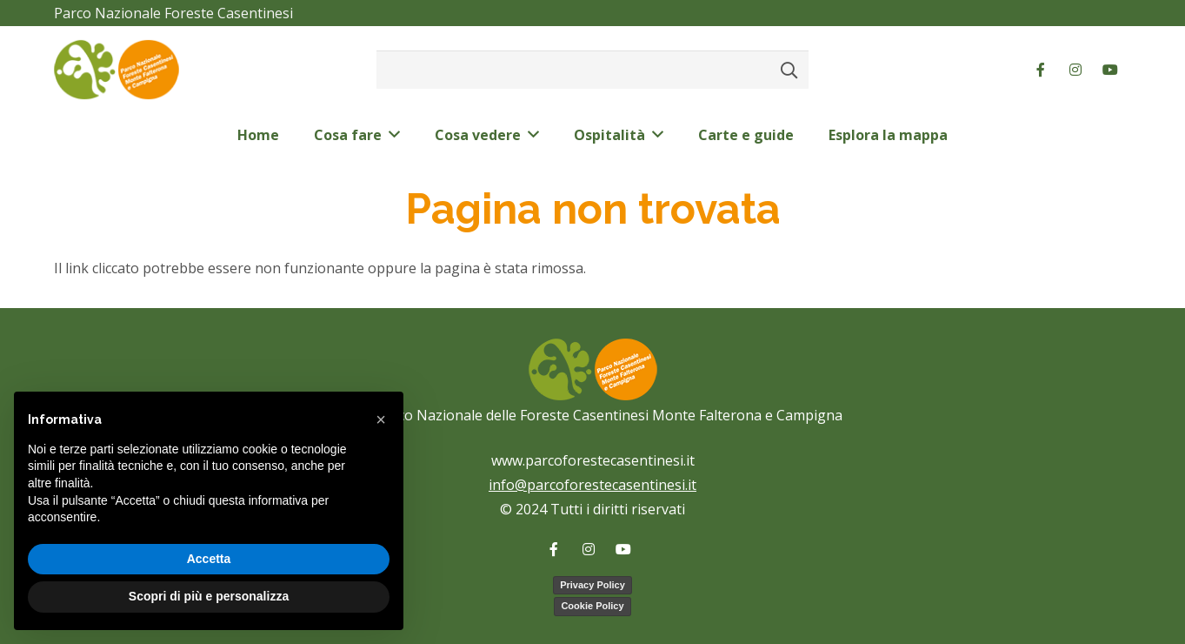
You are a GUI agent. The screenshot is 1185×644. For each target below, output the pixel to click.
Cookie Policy (592, 605)
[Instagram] (1075, 70)
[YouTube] (1110, 70)
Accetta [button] (209, 559)
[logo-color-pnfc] (116, 70)
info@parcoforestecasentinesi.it (592, 484)
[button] (381, 419)
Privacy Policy (592, 585)
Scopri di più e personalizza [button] (209, 596)
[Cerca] (789, 69)
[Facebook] (1041, 70)
